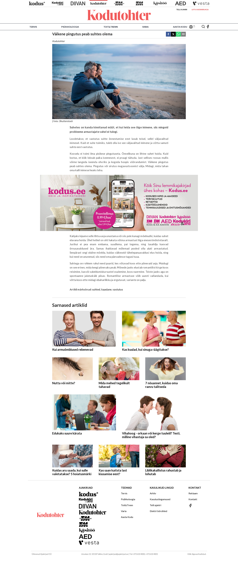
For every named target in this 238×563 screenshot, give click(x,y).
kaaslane (106, 289)
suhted (96, 289)
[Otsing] (203, 27)
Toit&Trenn (111, 26)
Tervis (33, 26)
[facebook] (168, 34)
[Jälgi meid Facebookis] (208, 27)
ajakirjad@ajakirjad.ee (118, 554)
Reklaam (193, 493)
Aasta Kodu (180, 26)
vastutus (118, 289)
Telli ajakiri (181, 9)
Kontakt (193, 499)
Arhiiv (153, 493)
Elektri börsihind (158, 511)
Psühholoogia (70, 26)
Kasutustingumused (160, 499)
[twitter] (173, 34)
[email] (183, 34)
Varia (145, 26)
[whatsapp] (178, 34)
